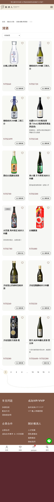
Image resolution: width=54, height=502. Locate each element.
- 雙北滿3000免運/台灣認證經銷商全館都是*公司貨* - (27, 2)
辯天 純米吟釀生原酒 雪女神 (39, 341)
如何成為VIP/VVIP (35, 407)
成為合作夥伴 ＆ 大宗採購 (13, 434)
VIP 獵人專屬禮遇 (35, 411)
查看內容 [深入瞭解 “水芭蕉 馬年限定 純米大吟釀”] (20, 253)
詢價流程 (6, 407)
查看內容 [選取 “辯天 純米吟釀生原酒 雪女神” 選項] (46, 363)
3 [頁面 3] (16, 372)
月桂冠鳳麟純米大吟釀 (39, 285)
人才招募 (32, 430)
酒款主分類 (10, 22)
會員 (6, 450)
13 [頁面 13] (33, 372)
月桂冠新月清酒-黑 (11, 340)
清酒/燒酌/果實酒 (21, 22)
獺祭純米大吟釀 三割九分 (39, 67)
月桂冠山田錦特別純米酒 (13, 286)
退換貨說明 (6, 415)
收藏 (20, 450)
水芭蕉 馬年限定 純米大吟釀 (13, 232)
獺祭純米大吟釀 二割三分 (13, 122)
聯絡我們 (32, 442)
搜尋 (47, 450)
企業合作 (6, 430)
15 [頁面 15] (43, 372)
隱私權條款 (32, 434)
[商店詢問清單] (11, 35)
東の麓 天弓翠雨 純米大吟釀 (39, 177)
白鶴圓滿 (33, 230)
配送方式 (6, 411)
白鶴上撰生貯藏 (10, 66)
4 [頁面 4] (21, 372)
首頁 (3, 22)
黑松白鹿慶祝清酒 (11, 176)
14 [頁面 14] (38, 372)
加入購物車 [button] (19, 88)
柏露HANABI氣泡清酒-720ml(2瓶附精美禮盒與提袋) (39, 124)
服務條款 (32, 438)
